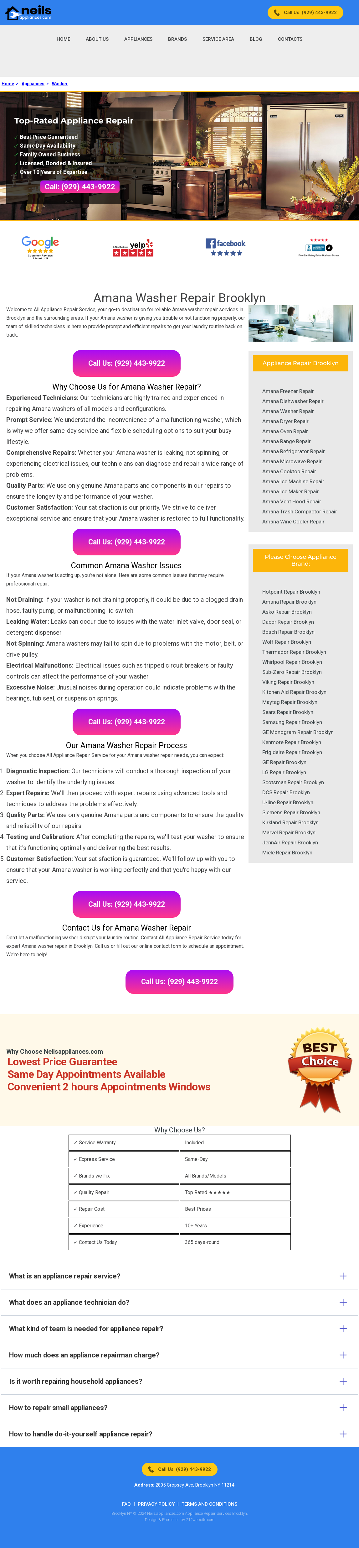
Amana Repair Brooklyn (289, 602)
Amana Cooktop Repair (289, 471)
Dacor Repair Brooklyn (288, 622)
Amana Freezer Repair (288, 391)
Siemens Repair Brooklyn (291, 812)
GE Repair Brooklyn (284, 762)
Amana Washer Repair (288, 411)
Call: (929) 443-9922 (80, 186)
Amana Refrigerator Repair (293, 451)
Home (63, 39)
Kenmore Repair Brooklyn (291, 742)
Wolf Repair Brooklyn (286, 642)
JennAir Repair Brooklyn (290, 842)
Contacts (290, 39)
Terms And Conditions (209, 1504)
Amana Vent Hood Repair (291, 501)
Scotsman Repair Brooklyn (293, 782)
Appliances (138, 39)
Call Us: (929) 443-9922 (310, 12)
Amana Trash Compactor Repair (299, 511)
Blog (256, 39)
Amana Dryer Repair (285, 421)
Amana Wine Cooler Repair (293, 521)
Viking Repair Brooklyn (288, 682)
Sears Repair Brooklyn (287, 712)
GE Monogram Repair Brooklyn (298, 732)
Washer (60, 83)
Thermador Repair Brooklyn (294, 652)
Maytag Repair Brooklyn (289, 702)
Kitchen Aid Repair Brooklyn (294, 692)
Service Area (218, 39)
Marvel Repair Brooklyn (288, 832)
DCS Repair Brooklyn (286, 792)
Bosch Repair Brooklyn (288, 632)
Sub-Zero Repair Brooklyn (292, 672)
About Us (97, 39)
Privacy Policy (156, 1504)
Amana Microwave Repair (292, 461)
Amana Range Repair (286, 441)
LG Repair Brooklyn (284, 772)
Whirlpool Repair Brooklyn (292, 662)
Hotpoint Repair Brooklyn (291, 592)
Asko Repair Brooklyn (287, 612)
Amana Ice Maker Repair (290, 491)
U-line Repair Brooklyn (287, 802)
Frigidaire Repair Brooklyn (292, 752)
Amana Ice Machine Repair (293, 481)
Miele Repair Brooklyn (287, 852)
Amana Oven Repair (285, 431)
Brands (177, 39)
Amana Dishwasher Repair (293, 401)
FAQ (126, 1504)
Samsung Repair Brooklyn (292, 722)
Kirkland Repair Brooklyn (290, 822)
